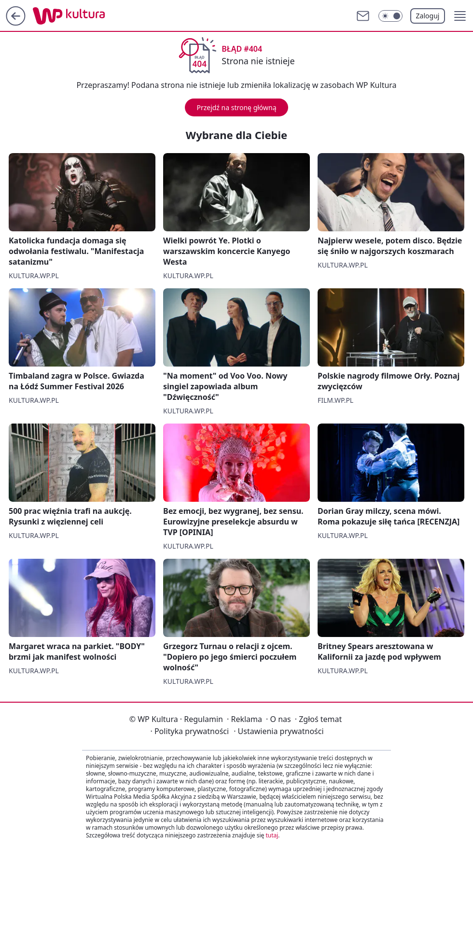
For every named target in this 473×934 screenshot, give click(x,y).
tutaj (271, 835)
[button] (460, 16)
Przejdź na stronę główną (236, 107)
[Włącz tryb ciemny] (390, 16)
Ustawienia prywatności (278, 731)
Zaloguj (428, 15)
